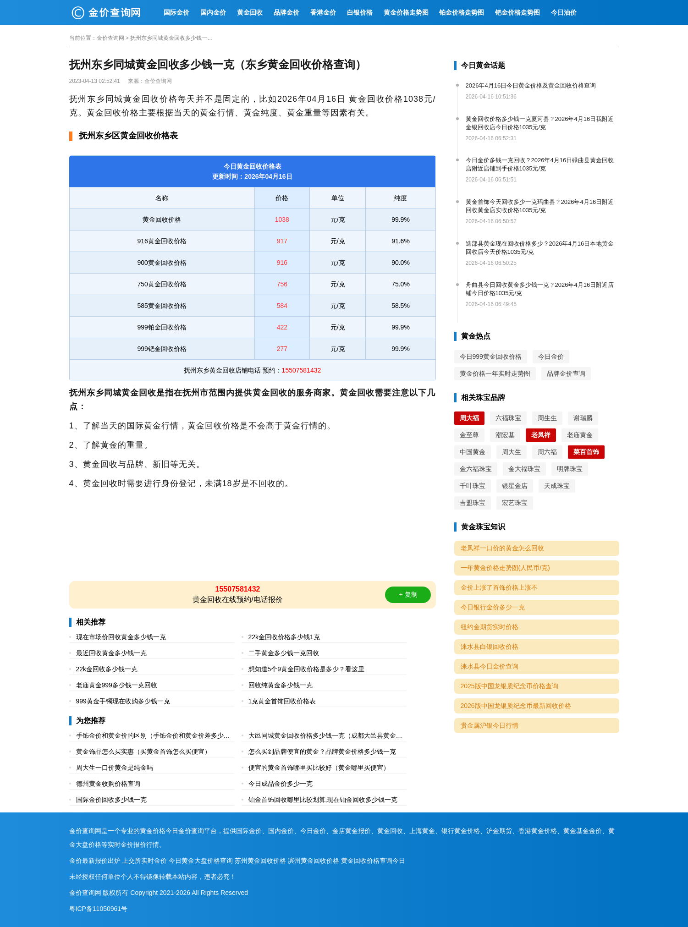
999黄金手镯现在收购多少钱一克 (123, 701)
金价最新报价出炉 (95, 860)
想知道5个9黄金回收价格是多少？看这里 (306, 669)
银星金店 (515, 485)
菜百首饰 (586, 451)
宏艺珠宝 (515, 502)
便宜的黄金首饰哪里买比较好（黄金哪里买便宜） (319, 767)
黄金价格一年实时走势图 (495, 373)
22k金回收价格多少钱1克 (284, 637)
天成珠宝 (557, 485)
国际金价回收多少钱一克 (111, 799)
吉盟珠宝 (472, 502)
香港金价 (323, 12)
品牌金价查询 (566, 373)
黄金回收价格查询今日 (373, 860)
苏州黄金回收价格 (260, 860)
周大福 (469, 418)
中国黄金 (472, 451)
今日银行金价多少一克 (493, 607)
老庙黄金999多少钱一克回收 (116, 685)
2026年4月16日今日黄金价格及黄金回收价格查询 (531, 85)
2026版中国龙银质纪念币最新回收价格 (516, 705)
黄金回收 (250, 12)
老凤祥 (540, 435)
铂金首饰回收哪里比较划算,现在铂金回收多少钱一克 (323, 799)
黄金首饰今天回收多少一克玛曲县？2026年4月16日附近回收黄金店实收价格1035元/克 (540, 206)
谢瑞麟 (583, 418)
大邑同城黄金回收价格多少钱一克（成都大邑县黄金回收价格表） (325, 736)
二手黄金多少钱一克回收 (283, 653)
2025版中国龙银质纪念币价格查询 (509, 686)
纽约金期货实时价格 (489, 627)
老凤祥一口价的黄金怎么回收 (502, 548)
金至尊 (469, 435)
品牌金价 (286, 12)
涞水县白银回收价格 (489, 646)
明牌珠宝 (570, 468)
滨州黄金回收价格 (313, 860)
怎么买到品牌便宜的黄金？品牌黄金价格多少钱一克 (322, 751)
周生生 (547, 418)
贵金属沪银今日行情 (489, 725)
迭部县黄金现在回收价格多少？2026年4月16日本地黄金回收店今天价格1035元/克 (540, 247)
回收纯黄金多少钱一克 (280, 685)
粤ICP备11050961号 (98, 908)
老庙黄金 (580, 435)
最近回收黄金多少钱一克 (111, 653)
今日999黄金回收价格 (491, 356)
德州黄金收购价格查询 (108, 783)
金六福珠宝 (476, 468)
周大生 (511, 451)
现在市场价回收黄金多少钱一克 (121, 637)
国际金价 (176, 12)
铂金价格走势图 (461, 12)
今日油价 (564, 12)
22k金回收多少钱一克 (107, 669)
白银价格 (360, 12)
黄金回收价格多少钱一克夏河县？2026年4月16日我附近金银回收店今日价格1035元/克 (540, 123)
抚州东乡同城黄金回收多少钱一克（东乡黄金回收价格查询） (171, 38)
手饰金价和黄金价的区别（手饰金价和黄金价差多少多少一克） (153, 736)
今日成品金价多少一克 (280, 783)
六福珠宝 (508, 418)
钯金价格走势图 (517, 12)
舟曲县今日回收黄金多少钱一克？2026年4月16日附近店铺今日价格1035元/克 (540, 288)
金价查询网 (110, 38)
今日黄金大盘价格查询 (201, 860)
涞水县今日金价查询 (489, 666)
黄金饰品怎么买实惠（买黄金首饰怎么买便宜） (143, 751)
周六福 (547, 451)
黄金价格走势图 (406, 12)
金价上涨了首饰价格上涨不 (499, 587)
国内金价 (213, 12)
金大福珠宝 (524, 468)
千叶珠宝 (472, 485)
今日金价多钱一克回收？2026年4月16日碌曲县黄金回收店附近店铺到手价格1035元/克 (540, 164)
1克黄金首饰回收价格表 (282, 701)
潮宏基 (505, 435)
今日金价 (551, 356)
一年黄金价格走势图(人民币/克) (505, 567)
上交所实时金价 (144, 860)
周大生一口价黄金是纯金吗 (114, 767)
